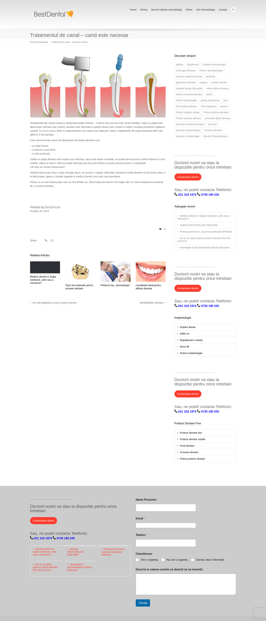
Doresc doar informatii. (210, 559)
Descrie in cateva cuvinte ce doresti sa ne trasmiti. (169, 569)
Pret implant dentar (186, 106)
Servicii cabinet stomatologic (166, 9)
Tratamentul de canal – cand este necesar (70, 42)
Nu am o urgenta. (177, 559)
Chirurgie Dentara (186, 70)
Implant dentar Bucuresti (189, 88)
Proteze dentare (213, 129)
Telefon (141, 534)
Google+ (200, 150)
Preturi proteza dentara (216, 112)
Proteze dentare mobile (192, 438)
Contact (223, 9)
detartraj (210, 76)
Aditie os (184, 333)
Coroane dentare (189, 452)
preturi (223, 106)
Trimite (142, 602)
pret (225, 100)
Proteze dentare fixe (191, 432)
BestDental (52, 207)
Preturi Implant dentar (188, 112)
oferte (209, 94)
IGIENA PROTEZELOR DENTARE (199, 224)
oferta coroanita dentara (189, 94)
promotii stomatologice (188, 129)
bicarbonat (192, 64)
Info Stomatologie (205, 9)
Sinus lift (184, 346)
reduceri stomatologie (188, 135)
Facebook (185, 150)
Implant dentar (219, 82)
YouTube (208, 150)
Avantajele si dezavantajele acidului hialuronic (205, 247)
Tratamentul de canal (42, 122)
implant (203, 82)
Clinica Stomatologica (211, 70)
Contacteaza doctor (188, 176)
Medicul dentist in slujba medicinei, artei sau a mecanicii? (43, 279)
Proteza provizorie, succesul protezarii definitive (206, 231)
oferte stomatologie (186, 100)
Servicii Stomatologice (215, 135)
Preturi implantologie (191, 352)
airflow (179, 64)
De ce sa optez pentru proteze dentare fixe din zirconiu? (203, 239)
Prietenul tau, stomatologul (115, 285)
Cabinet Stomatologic (214, 64)
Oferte (189, 9)
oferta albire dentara (217, 88)
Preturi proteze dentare (192, 458)
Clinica (144, 9)
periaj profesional (210, 100)
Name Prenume (147, 499)
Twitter (177, 150)
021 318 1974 (187, 194)
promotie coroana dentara (190, 124)
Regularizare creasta (191, 339)
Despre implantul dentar (189, 76)
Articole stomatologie (39, 42)
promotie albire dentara (217, 118)
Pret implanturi (209, 106)
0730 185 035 (210, 194)
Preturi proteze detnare (188, 118)
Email (140, 518)
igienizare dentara (186, 82)
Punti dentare (187, 445)
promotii (212, 124)
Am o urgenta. (150, 559)
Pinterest (216, 150)
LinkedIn (193, 150)
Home (133, 9)
